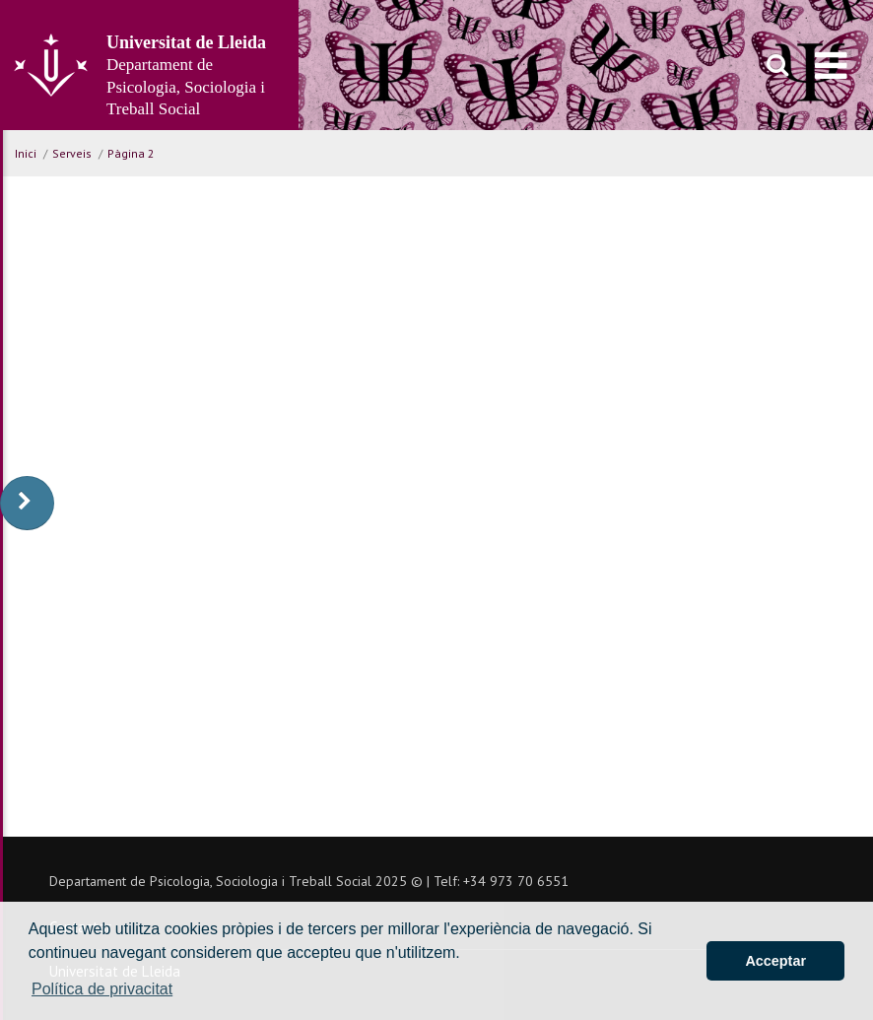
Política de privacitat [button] (102, 989)
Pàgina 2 (131, 153)
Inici (25, 153)
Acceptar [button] (775, 961)
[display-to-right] (27, 503)
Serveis (72, 153)
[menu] (831, 65)
